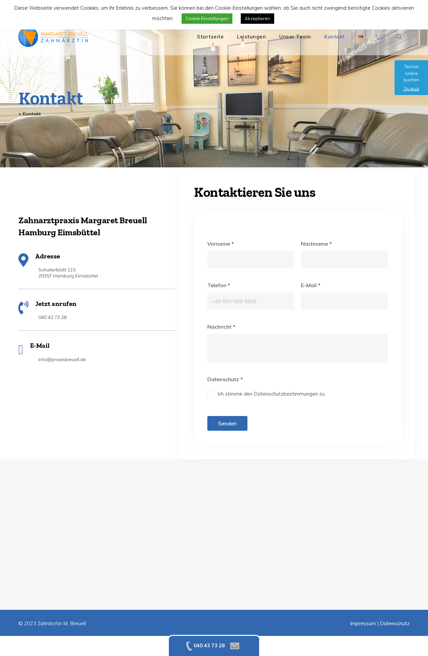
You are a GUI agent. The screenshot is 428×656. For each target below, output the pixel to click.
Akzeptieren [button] (257, 18)
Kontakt (334, 36)
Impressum (363, 623)
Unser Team (295, 36)
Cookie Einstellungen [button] (207, 18)
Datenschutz (395, 623)
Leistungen (251, 36)
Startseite (210, 36)
